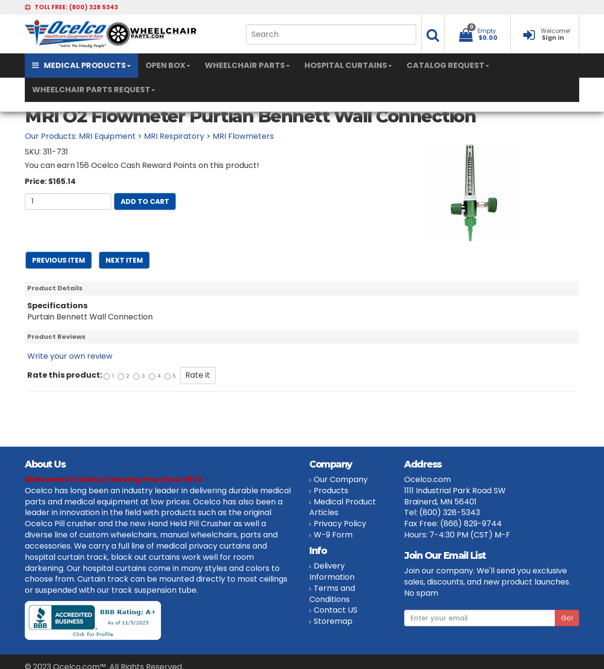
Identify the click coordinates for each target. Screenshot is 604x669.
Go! (567, 618)
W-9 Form (333, 534)
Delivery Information (332, 571)
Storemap (333, 621)
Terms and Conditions (332, 594)
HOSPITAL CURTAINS (348, 65)
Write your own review (69, 356)
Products (331, 490)
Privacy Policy (340, 523)
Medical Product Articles (342, 507)
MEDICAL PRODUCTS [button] (81, 65)
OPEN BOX (167, 65)
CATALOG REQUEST (448, 65)
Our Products (50, 136)
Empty (487, 31)
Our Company (341, 479)
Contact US (335, 610)
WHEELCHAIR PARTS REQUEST (93, 89)
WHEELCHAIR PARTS (247, 65)
